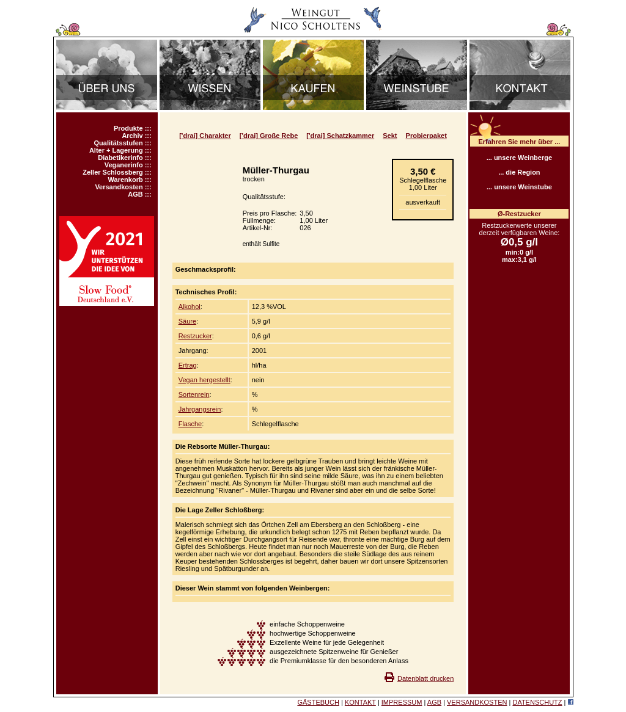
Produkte (128, 128)
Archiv (132, 135)
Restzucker (195, 336)
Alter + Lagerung (116, 150)
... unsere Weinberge (519, 157)
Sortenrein (194, 394)
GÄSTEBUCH (318, 702)
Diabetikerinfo (120, 157)
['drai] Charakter (205, 135)
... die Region (519, 172)
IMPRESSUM (401, 702)
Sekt (390, 135)
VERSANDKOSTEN (477, 702)
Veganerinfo (124, 165)
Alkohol (190, 306)
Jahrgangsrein (200, 409)
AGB (135, 194)
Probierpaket (426, 135)
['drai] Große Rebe (269, 135)
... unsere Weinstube (519, 187)
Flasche (190, 423)
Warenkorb (125, 179)
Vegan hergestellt (204, 379)
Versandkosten (118, 187)
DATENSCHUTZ (537, 702)
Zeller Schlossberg (112, 172)
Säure (187, 321)
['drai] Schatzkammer (340, 135)
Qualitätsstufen (118, 143)
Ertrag (188, 365)
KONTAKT (360, 702)
